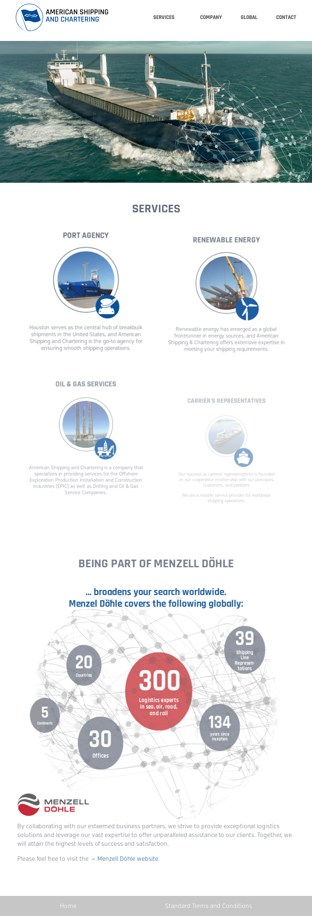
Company (211, 17)
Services (163, 17)
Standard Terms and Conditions (208, 906)
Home (68, 906)
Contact (286, 17)
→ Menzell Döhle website (124, 857)
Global (249, 17)
